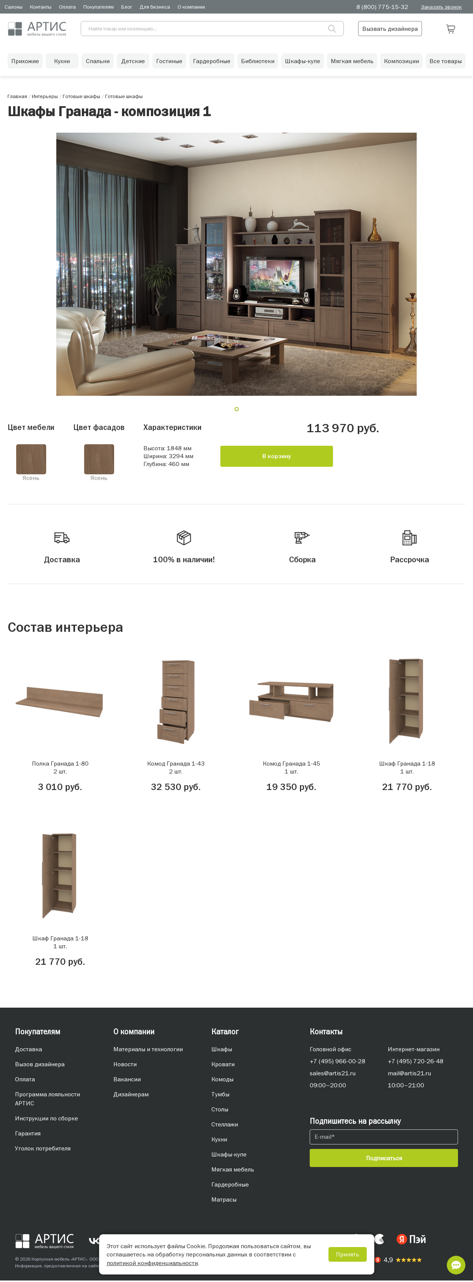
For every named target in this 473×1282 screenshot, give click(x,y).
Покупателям (98, 6)
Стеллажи (224, 1125)
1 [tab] (239, 412)
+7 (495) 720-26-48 (415, 1062)
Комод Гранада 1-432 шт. (176, 768)
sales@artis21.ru (333, 1074)
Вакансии (127, 1080)
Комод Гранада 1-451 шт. (291, 768)
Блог (126, 6)
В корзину (276, 456)
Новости (125, 1065)
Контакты (40, 6)
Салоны (14, 6)
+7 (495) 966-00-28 (337, 1062)
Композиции (401, 62)
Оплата (67, 6)
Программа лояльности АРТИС (47, 1100)
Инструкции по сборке (46, 1119)
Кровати (223, 1065)
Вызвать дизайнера (409, 28)
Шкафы (221, 1050)
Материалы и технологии (148, 1050)
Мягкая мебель (352, 62)
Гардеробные (211, 62)
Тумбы (220, 1095)
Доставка (28, 1050)
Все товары (445, 62)
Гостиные (169, 62)
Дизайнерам (131, 1095)
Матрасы (223, 1201)
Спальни (98, 62)
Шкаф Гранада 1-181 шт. (407, 768)
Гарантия (28, 1134)
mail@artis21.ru (409, 1074)
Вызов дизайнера (40, 1065)
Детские (133, 62)
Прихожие (25, 62)
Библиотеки (257, 62)
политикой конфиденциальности (152, 1263)
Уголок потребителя (43, 1149)
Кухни (62, 62)
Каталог (225, 1033)
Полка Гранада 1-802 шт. (60, 768)
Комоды (222, 1080)
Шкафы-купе (302, 62)
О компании (191, 6)
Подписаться (384, 1159)
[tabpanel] (236, 264)
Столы (219, 1110)
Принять (347, 1254)
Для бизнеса (155, 6)
